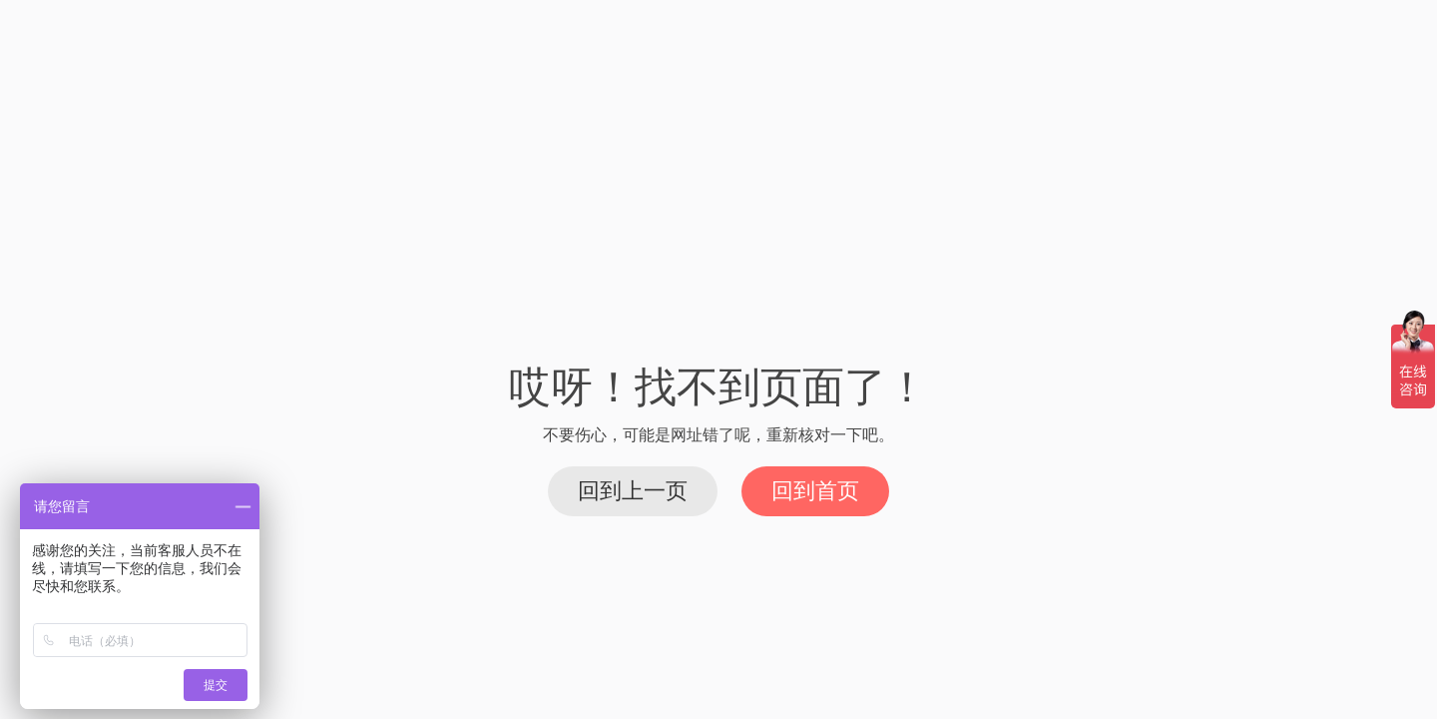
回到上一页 (633, 490)
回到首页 (815, 490)
